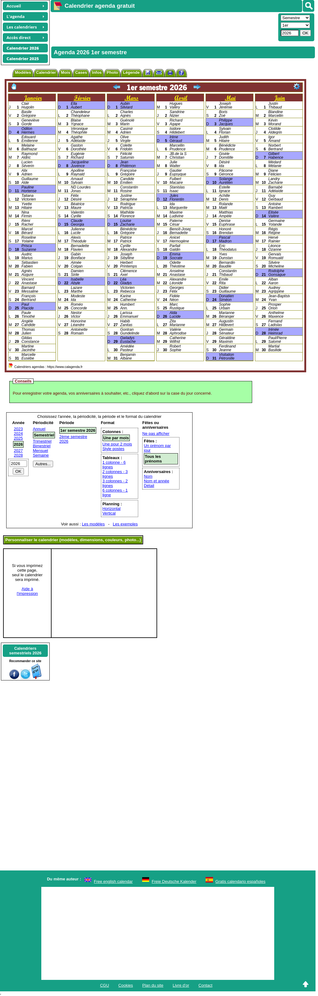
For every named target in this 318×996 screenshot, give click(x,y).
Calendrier (46, 72)
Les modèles (93, 524)
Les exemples (125, 524)
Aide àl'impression (27, 591)
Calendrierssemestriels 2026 (25, 650)
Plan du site (152, 985)
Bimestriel (42, 446)
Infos (97, 72)
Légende (131, 72)
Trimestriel (42, 441)
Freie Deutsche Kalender (174, 881)
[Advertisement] (164, 27)
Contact (205, 985)
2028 (18, 455)
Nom (148, 476)
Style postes (113, 448)
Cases (81, 72)
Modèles (23, 72)
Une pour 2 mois (117, 444)
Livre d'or (181, 985)
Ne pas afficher (155, 433)
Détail (149, 485)
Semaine (41, 455)
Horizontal (111, 508)
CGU (104, 985)
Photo (112, 72)
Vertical (109, 513)
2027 (18, 450)
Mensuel (40, 450)
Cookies (125, 985)
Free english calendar (113, 881)
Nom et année (156, 481)
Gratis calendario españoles (241, 881)
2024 (18, 433)
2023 (18, 429)
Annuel (39, 429)
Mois (65, 72)
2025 (18, 438)
